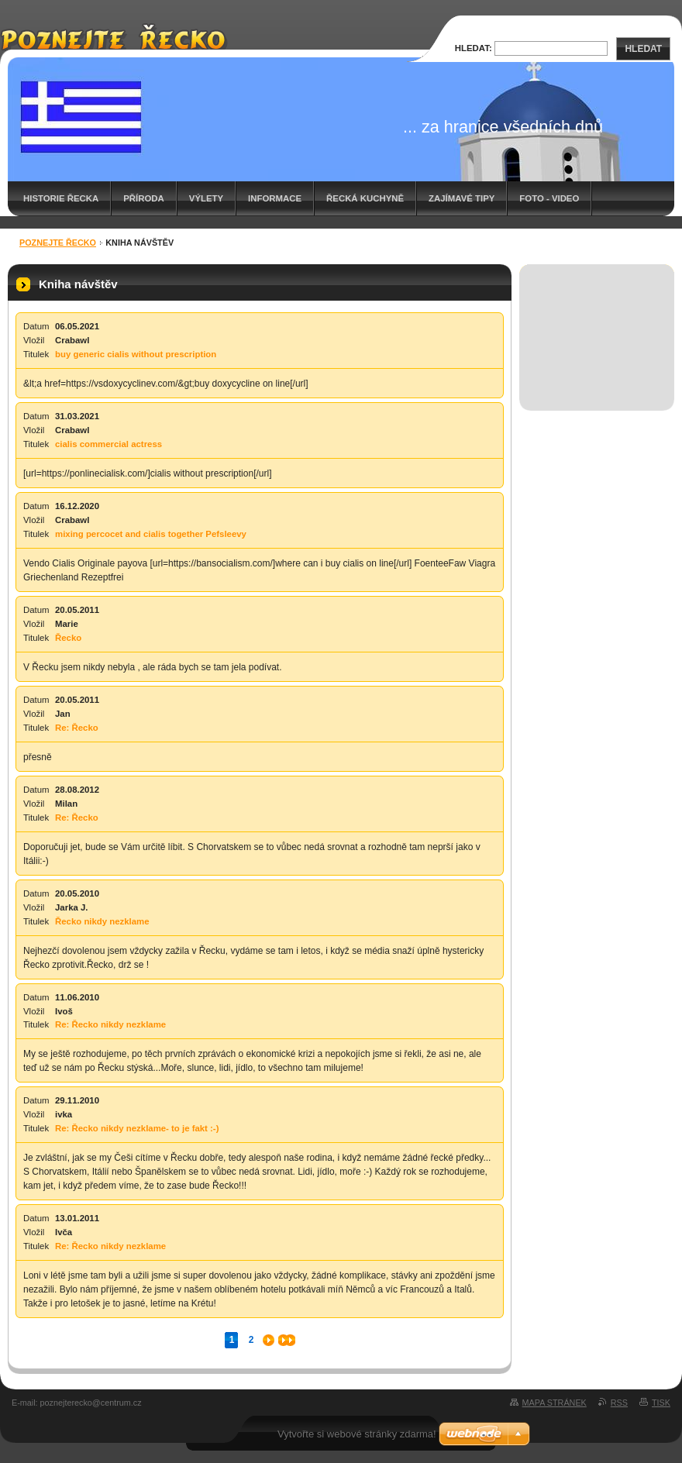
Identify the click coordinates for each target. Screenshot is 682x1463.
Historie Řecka (60, 198)
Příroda (143, 198)
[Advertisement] (597, 320)
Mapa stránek (554, 1402)
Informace (274, 198)
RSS (619, 1402)
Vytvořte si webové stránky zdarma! (356, 1434)
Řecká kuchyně (365, 198)
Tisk (661, 1402)
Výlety (206, 198)
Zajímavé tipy (461, 198)
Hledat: (473, 48)
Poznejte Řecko (57, 242)
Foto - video (549, 198)
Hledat (643, 48)
